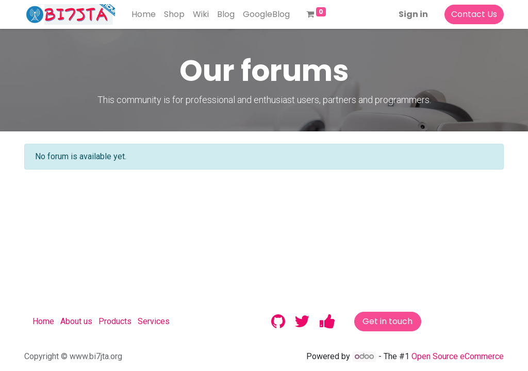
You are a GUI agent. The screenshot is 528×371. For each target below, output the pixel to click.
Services (154, 321)
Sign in (413, 14)
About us (76, 321)
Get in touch (387, 321)
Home (43, 321)
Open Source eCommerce (457, 356)
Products (114, 321)
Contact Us (474, 14)
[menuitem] (143, 14)
